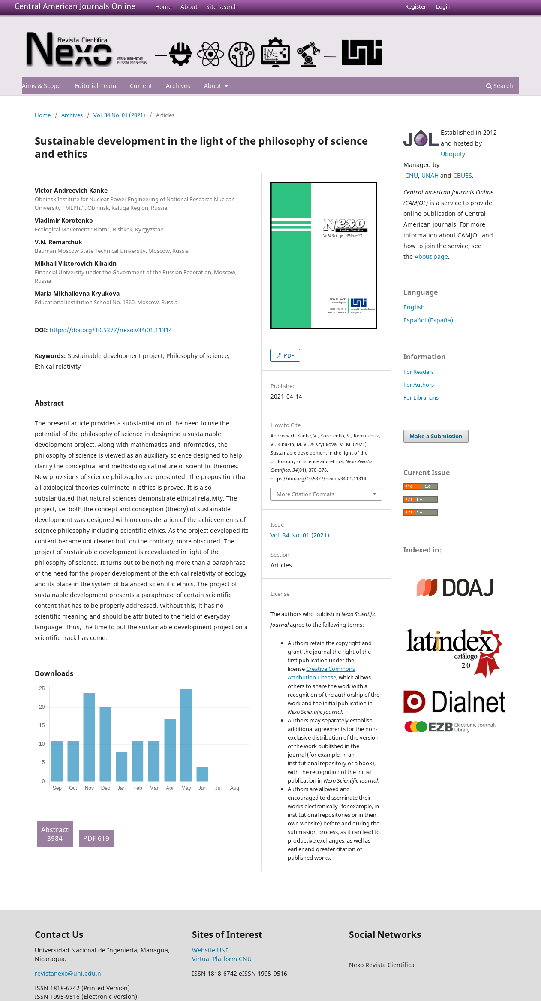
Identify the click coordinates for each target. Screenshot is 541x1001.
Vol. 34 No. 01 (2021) (119, 115)
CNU (411, 175)
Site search (222, 7)
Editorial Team (95, 86)
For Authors (418, 384)
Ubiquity (453, 154)
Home (163, 7)
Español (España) (428, 320)
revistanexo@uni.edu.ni (69, 973)
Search (499, 86)
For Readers (418, 372)
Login (443, 6)
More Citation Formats (305, 494)
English (414, 307)
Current (141, 86)
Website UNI (210, 950)
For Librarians (421, 397)
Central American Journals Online (75, 6)
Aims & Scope (41, 86)
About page (431, 256)
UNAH (430, 175)
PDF (288, 355)
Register (415, 6)
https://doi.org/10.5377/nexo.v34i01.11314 (111, 330)
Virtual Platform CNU (222, 959)
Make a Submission (436, 436)
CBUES (462, 175)
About (189, 7)
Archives (178, 86)
